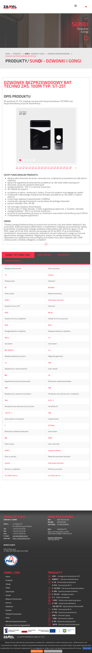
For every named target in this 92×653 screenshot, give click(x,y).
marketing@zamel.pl (20, 536)
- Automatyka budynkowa (64, 582)
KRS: (49, 529)
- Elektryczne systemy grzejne (66, 600)
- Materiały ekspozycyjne (64, 621)
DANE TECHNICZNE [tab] (17, 255)
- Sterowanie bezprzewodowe (68, 588)
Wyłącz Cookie (36, 651)
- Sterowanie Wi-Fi (62, 585)
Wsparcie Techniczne (14, 599)
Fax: (5, 534)
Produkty (9, 580)
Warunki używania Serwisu (16, 621)
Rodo (8, 618)
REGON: (51, 522)
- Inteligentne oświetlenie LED (66, 576)
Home (8, 577)
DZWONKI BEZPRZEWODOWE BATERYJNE (20, 56)
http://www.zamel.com (21, 538)
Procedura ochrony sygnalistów (18, 625)
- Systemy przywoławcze (64, 612)
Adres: (6, 524)
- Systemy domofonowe (64, 603)
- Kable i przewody (60, 597)
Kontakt (9, 610)
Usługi (8, 584)
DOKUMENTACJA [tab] (63, 255)
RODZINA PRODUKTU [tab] (12, 261)
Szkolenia (9, 607)
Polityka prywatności (13, 614)
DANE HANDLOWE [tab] (44, 255)
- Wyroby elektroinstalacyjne (65, 624)
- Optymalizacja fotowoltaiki (67, 606)
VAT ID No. (52, 524)
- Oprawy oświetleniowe (65, 579)
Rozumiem (87, 648)
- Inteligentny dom (63, 594)
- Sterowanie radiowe (63, 618)
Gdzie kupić (10, 592)
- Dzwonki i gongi (34, 54)
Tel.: (5, 529)
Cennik (8, 595)
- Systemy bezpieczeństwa (65, 591)
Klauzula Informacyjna (53, 651)
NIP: (49, 520)
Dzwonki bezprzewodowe (59, 54)
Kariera (8, 603)
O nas (8, 588)
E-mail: (6, 536)
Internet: (7, 538)
